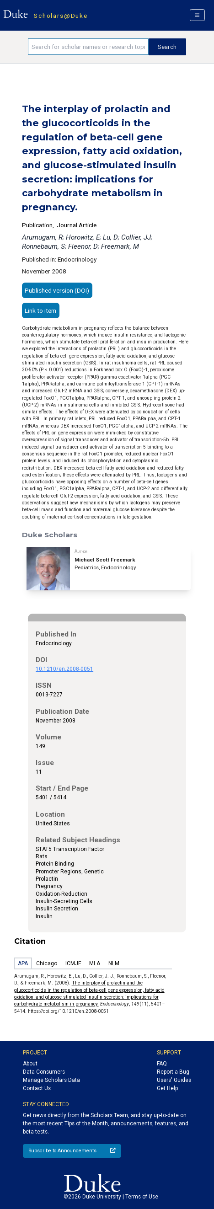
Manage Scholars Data (51, 1080)
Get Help (167, 1088)
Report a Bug (173, 1072)
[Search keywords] (88, 46)
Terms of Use (141, 1196)
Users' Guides (174, 1080)
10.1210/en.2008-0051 (64, 669)
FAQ (162, 1063)
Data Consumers (44, 1072)
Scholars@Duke (60, 15)
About (30, 1063)
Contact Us (37, 1088)
